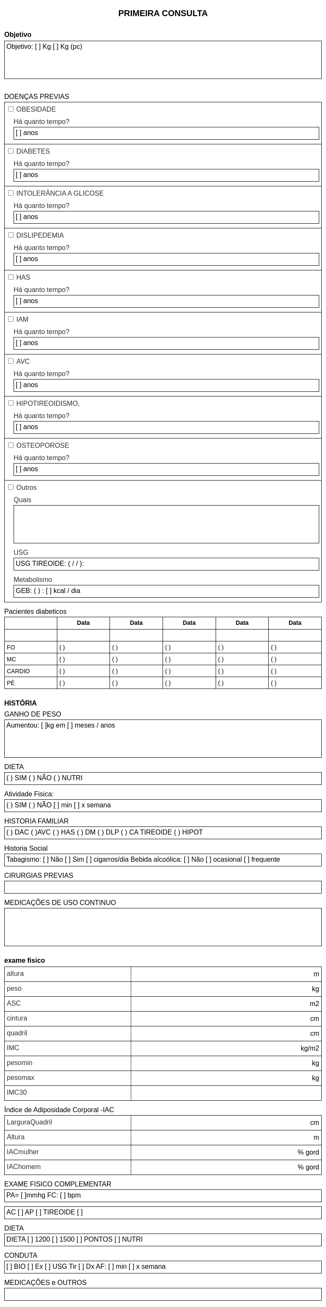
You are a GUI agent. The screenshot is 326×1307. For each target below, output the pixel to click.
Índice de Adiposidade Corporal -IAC (59, 1109)
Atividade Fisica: (29, 794)
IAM (22, 319)
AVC (23, 361)
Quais (22, 499)
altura (15, 973)
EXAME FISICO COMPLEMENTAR (57, 1184)
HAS (23, 277)
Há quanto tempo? (42, 121)
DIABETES (33, 151)
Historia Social (26, 848)
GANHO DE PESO (32, 714)
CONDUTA (20, 1255)
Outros (26, 487)
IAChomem (24, 1166)
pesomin (19, 1062)
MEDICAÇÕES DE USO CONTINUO (60, 902)
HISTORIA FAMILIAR (36, 821)
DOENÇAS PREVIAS (36, 96)
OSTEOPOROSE (42, 445)
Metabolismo (33, 579)
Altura (16, 1137)
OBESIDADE (36, 109)
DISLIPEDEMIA (40, 235)
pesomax (20, 1077)
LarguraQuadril (29, 1122)
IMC (13, 1047)
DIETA (14, 766)
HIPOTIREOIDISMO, (47, 403)
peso (14, 988)
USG (21, 552)
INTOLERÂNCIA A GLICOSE (60, 193)
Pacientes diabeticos (35, 611)
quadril (17, 1033)
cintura (17, 1018)
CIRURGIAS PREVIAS (38, 875)
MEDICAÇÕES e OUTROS (45, 1282)
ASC (14, 1003)
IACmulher (23, 1151)
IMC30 (17, 1092)
